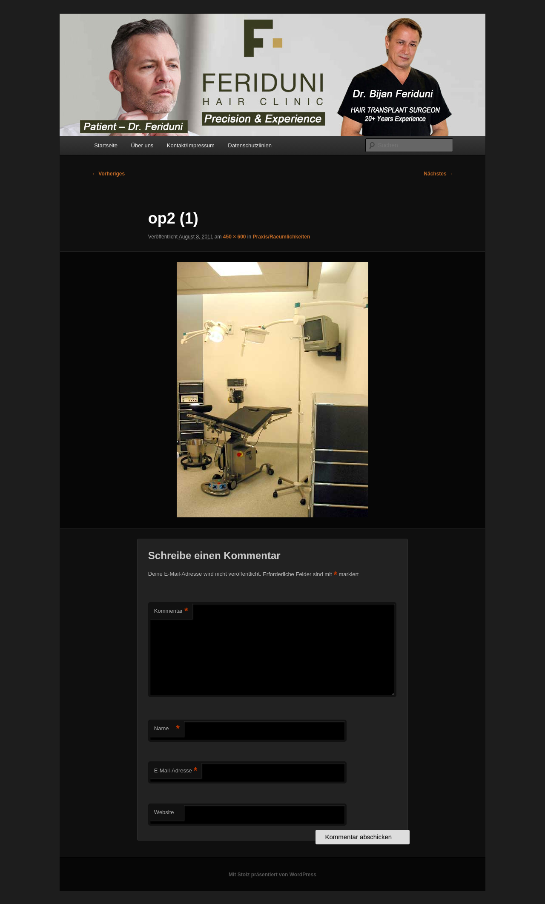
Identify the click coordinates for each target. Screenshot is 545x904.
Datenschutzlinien (250, 145)
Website (164, 812)
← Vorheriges (108, 174)
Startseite (106, 145)
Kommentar (171, 611)
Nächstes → (438, 174)
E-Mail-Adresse (175, 771)
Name (167, 729)
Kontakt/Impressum (191, 145)
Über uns (142, 145)
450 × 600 (234, 237)
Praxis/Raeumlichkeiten (281, 237)
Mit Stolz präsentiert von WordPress (272, 875)
